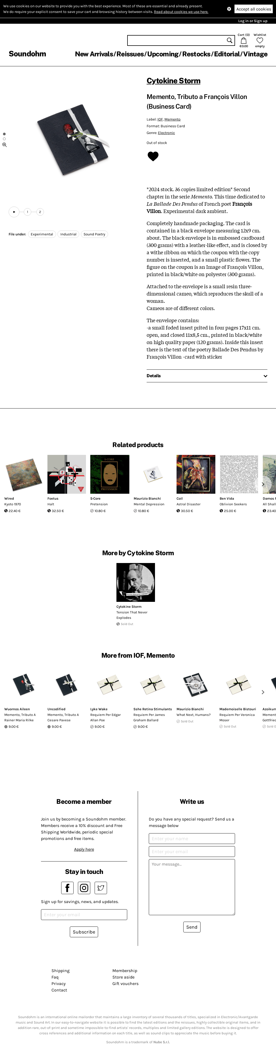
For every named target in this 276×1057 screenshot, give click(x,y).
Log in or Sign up (252, 21)
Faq (54, 977)
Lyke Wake (99, 709)
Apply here (84, 849)
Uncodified (56, 709)
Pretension (99, 504)
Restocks (196, 54)
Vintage (255, 54)
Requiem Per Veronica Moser (237, 717)
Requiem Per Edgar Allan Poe (105, 717)
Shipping (60, 970)
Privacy (58, 983)
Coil (180, 498)
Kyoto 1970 (12, 504)
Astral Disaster (189, 504)
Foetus (52, 498)
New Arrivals (94, 54)
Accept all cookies (253, 9)
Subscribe (84, 932)
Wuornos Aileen (17, 709)
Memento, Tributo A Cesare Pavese (63, 717)
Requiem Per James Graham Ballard (149, 717)
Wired (9, 498)
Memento (172, 119)
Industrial (68, 234)
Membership (124, 970)
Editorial (227, 54)
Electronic (166, 133)
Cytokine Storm (173, 80)
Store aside (123, 977)
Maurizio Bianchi (147, 498)
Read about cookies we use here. (181, 11)
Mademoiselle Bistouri (237, 709)
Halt (50, 504)
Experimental (42, 234)
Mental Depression (149, 504)
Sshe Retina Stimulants (152, 709)
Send (192, 927)
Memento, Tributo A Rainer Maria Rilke (20, 717)
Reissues (130, 54)
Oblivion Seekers (233, 504)
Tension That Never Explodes (131, 615)
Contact (59, 990)
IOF (160, 119)
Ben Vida (227, 498)
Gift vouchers (125, 983)
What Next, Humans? (194, 715)
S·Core (95, 498)
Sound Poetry (94, 234)
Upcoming (162, 54)
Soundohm (27, 53)
